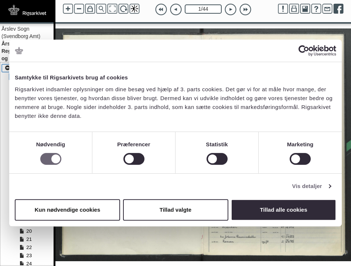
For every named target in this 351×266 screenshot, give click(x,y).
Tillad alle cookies (283, 210)
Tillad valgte (175, 210)
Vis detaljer (307, 186)
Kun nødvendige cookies (67, 210)
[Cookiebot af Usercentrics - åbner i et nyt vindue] (304, 50)
